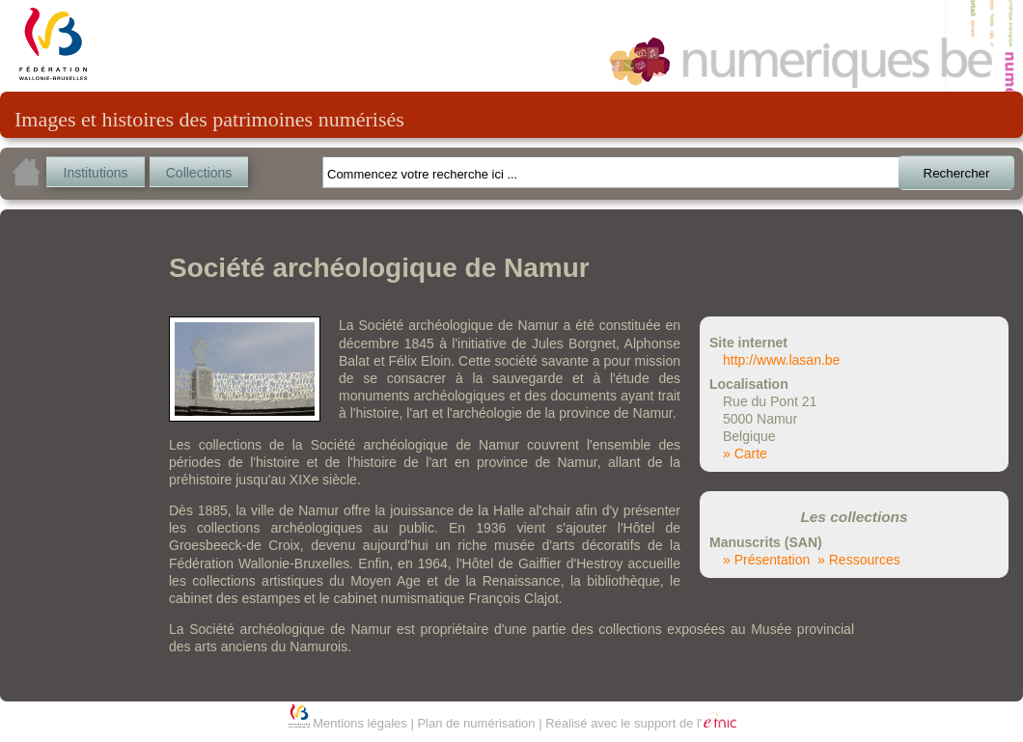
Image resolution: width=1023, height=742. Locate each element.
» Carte (745, 453)
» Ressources (858, 559)
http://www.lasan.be (781, 360)
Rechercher (957, 173)
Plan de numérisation (476, 723)
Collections (199, 172)
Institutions (96, 172)
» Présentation (766, 559)
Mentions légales (360, 723)
